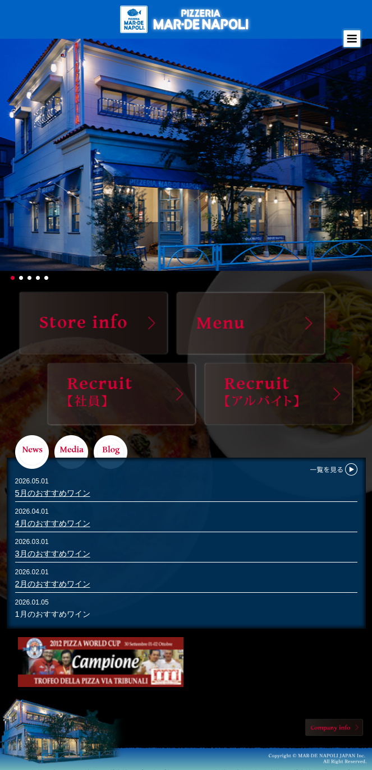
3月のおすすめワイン (52, 553)
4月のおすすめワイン (52, 523)
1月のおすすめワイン (52, 614)
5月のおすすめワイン (52, 492)
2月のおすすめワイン (52, 583)
